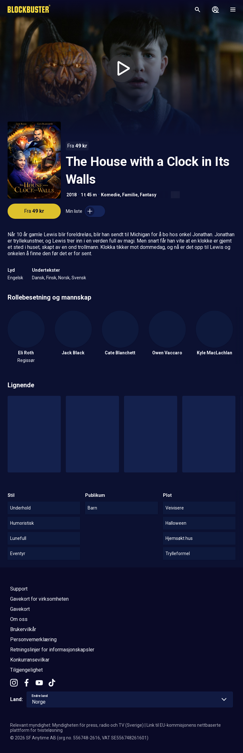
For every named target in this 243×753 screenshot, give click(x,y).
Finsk (51, 277)
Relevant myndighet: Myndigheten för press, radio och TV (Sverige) (77, 725)
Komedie (110, 194)
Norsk (64, 277)
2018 (71, 194)
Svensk (79, 277)
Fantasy (148, 194)
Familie (130, 194)
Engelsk (15, 277)
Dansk (38, 277)
